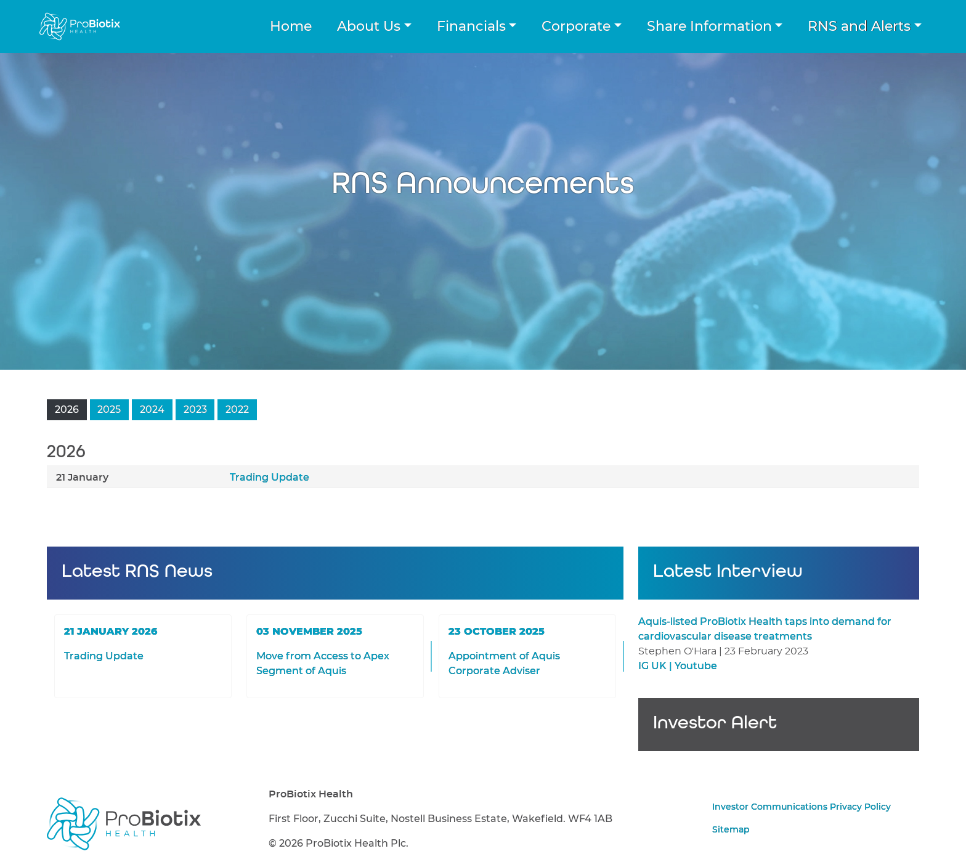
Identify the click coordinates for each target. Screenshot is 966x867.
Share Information (709, 26)
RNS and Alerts (859, 26)
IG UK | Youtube (677, 666)
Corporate (576, 26)
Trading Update (269, 477)
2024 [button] (152, 410)
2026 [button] (67, 410)
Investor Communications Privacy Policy (801, 807)
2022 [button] (237, 410)
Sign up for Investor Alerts (778, 734)
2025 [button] (109, 410)
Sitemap (731, 830)
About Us (368, 26)
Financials (471, 26)
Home (291, 26)
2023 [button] (195, 410)
